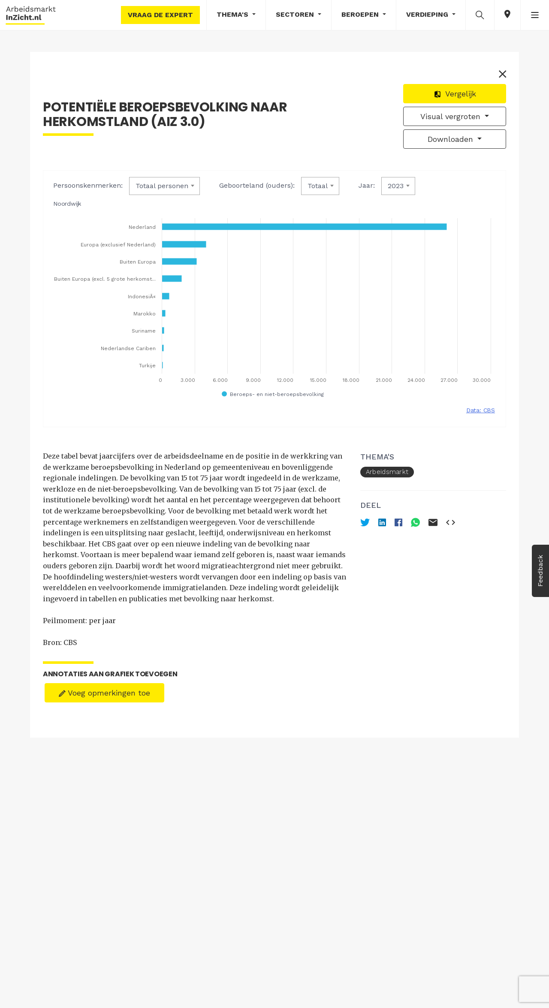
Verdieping (428, 14)
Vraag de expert (160, 15)
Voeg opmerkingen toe (104, 692)
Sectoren (296, 14)
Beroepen (361, 14)
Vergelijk (455, 93)
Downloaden (452, 139)
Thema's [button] (233, 14)
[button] (480, 14)
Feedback (540, 571)
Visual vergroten (451, 116)
